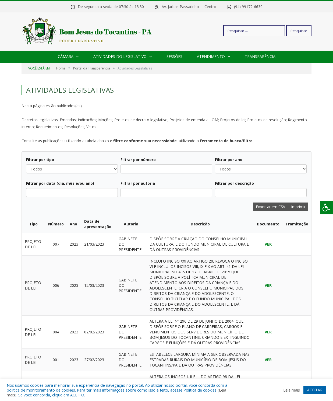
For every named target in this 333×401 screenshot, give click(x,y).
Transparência (260, 56)
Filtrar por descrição (234, 183)
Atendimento (211, 56)
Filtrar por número (138, 159)
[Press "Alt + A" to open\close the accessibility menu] (326, 207)
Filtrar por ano (228, 159)
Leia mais (291, 390)
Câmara (65, 56)
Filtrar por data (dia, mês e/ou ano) (60, 183)
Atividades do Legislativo (120, 56)
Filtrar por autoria (138, 183)
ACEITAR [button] (315, 389)
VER (268, 244)
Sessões (174, 56)
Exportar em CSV (270, 206)
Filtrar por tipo (40, 159)
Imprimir (298, 206)
